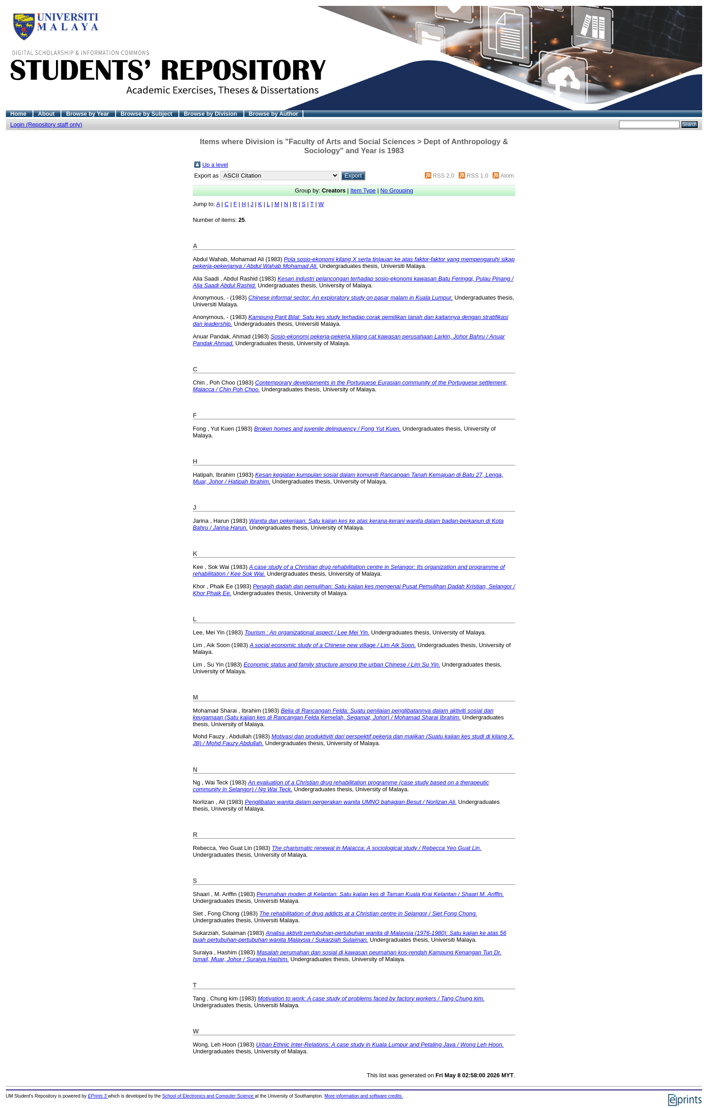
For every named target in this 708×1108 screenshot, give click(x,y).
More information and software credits (363, 1096)
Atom (507, 175)
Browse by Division (211, 113)
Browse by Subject (147, 113)
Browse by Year (88, 113)
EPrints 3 (98, 1096)
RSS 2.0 (443, 175)
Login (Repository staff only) (46, 124)
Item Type (363, 190)
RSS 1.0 (478, 175)
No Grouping (396, 190)
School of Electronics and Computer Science (208, 1096)
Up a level (215, 164)
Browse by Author (273, 113)
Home (19, 113)
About (47, 113)
